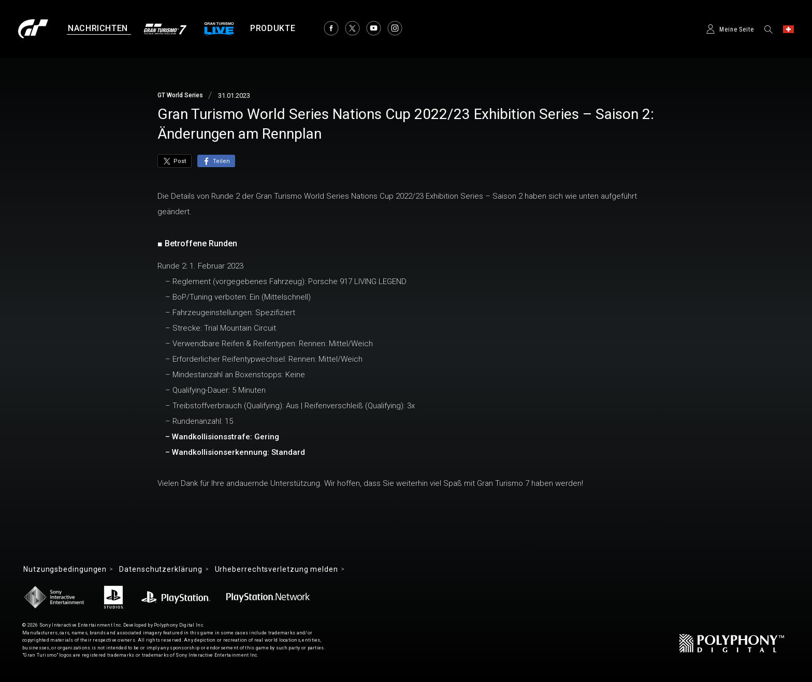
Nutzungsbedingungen (65, 569)
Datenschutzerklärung (160, 569)
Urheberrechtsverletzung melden (276, 569)
